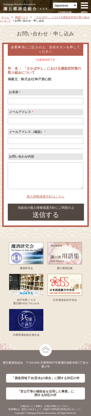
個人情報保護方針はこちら (46, 196)
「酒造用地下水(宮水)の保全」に (45, 378)
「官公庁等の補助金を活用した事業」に (45, 393)
